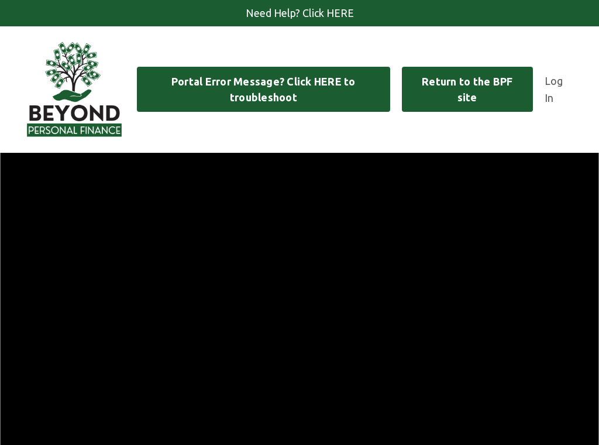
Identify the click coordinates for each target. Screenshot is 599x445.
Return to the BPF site (467, 89)
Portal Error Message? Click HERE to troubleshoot (263, 89)
